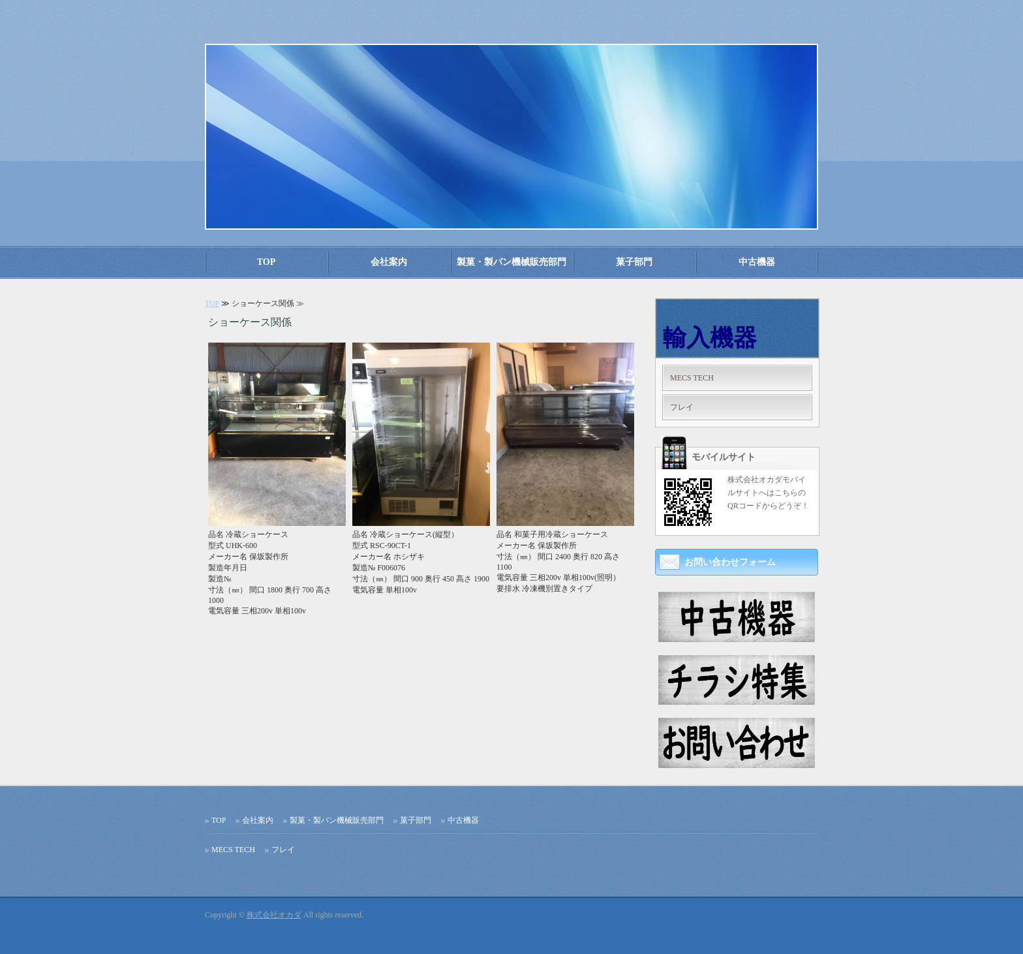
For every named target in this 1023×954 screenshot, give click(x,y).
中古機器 (757, 262)
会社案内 (389, 262)
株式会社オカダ (274, 914)
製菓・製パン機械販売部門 (511, 262)
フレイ (682, 407)
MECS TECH (692, 377)
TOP (266, 262)
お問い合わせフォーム (730, 562)
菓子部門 (634, 262)
